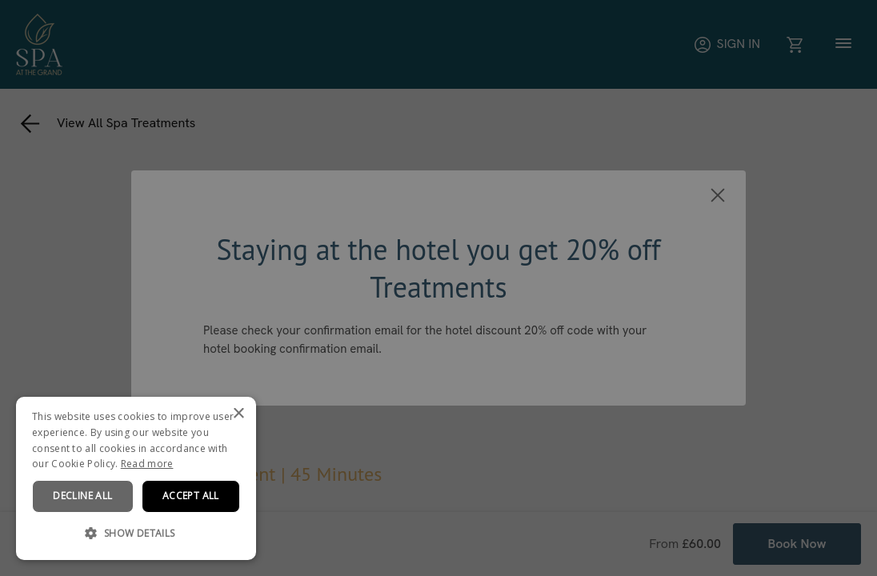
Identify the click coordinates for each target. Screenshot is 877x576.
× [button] (238, 414)
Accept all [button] (190, 495)
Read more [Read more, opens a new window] (147, 463)
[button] (136, 533)
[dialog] (136, 478)
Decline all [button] (82, 495)
